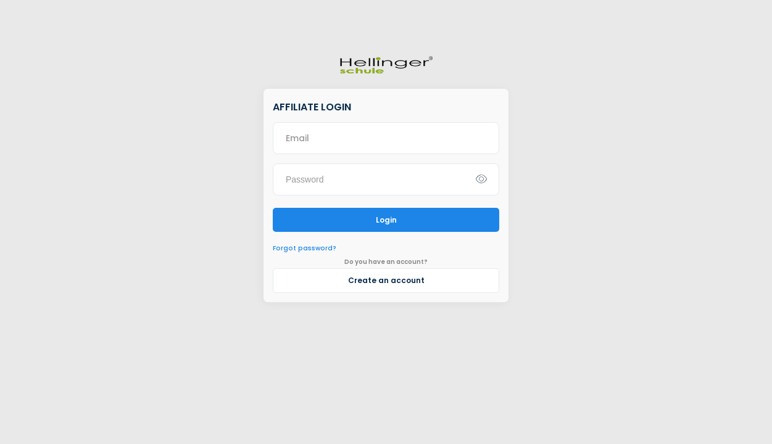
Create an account (386, 280)
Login (386, 220)
